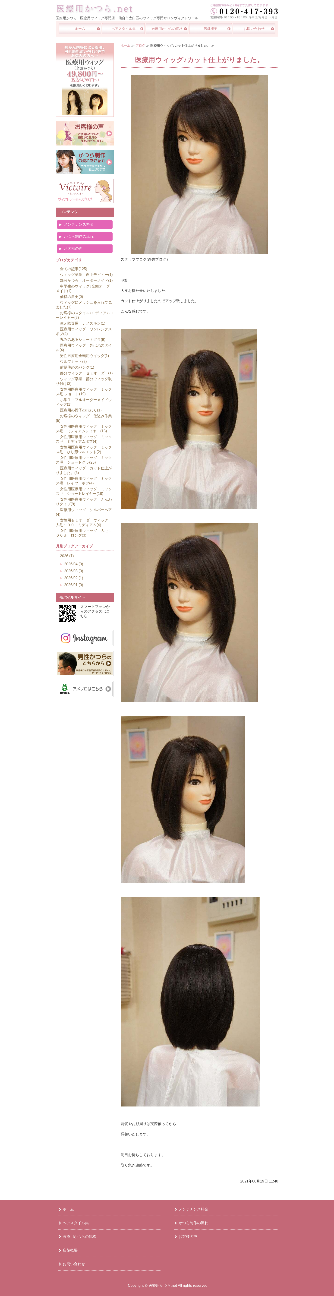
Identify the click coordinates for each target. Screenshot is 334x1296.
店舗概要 (210, 29)
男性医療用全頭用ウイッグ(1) (84, 356)
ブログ (140, 45)
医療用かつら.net (162, 1285)
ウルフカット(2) (73, 362)
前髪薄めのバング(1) (77, 367)
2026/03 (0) (73, 571)
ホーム (80, 29)
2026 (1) (67, 556)
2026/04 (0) (73, 564)
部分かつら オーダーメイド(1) (86, 280)
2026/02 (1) (73, 578)
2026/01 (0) (73, 585)
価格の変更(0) (71, 297)
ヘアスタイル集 (123, 29)
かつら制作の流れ (79, 236)
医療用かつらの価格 (167, 29)
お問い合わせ (254, 29)
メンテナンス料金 (79, 224)
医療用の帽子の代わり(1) (81, 410)
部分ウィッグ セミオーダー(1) (86, 373)
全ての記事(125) (73, 269)
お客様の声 (73, 248)
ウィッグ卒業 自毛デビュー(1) (86, 275)
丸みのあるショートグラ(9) (82, 339)
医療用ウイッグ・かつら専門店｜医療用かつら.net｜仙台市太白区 (94, 8)
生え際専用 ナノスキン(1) (82, 323)
